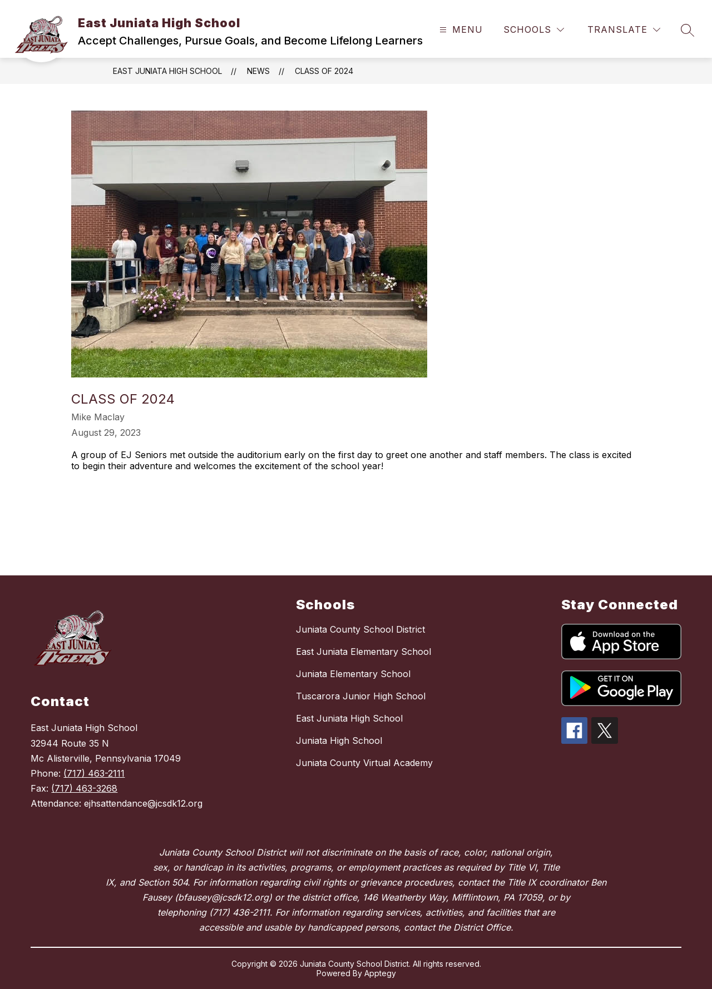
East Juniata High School (167, 71)
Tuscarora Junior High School (361, 696)
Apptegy (380, 973)
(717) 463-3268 (84, 788)
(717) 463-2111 (94, 773)
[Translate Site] (624, 30)
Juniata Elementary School (353, 673)
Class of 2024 (324, 71)
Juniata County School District (360, 629)
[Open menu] (460, 30)
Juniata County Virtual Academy (364, 762)
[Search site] (687, 30)
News (258, 71)
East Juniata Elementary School (363, 651)
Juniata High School (339, 740)
